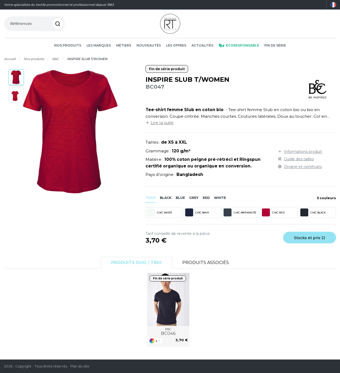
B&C (168, 331)
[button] (16, 77)
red (206, 198)
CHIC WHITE (159, 212)
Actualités (202, 45)
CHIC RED (273, 212)
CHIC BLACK (312, 212)
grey (193, 198)
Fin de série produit (167, 69)
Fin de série (275, 45)
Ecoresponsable (239, 45)
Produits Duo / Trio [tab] (136, 262)
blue (180, 198)
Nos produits (67, 45)
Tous (151, 198)
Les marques (99, 45)
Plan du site (79, 366)
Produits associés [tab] (205, 262)
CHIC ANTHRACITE (240, 212)
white (220, 198)
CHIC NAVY (197, 212)
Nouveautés (149, 45)
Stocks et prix (309, 237)
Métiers (123, 45)
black (165, 198)
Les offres (176, 45)
